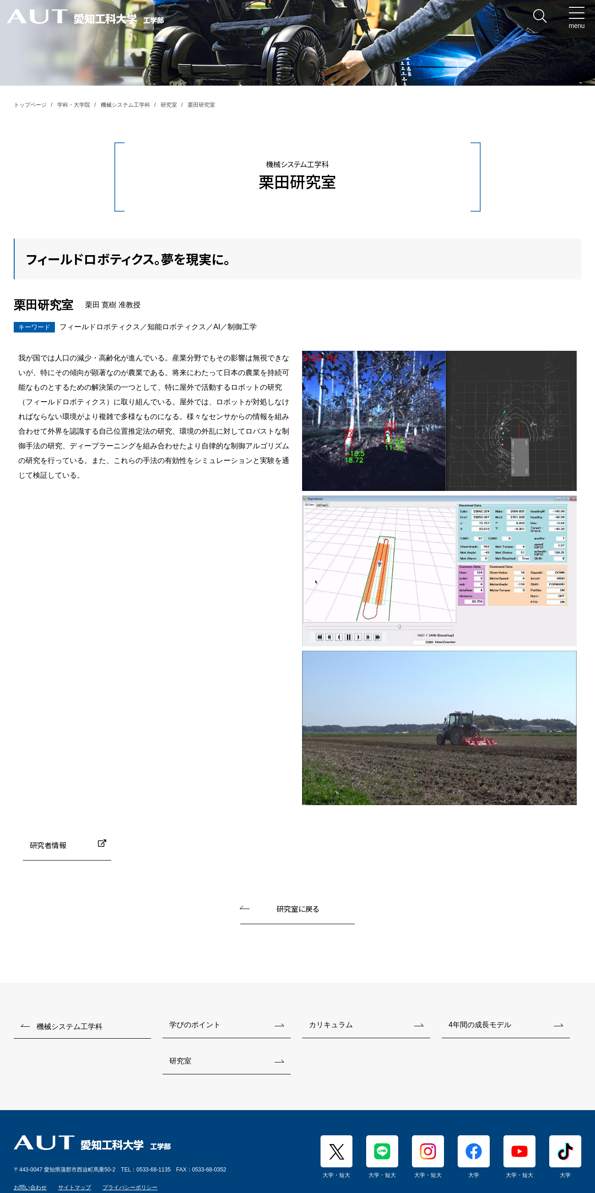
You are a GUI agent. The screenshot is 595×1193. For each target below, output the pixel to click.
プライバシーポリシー (130, 1187)
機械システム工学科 (125, 105)
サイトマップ (74, 1187)
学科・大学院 (73, 105)
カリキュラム (331, 1025)
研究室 (169, 105)
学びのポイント (195, 1025)
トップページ (30, 105)
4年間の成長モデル (480, 1025)
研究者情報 (48, 844)
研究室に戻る (297, 908)
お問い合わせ (30, 1187)
